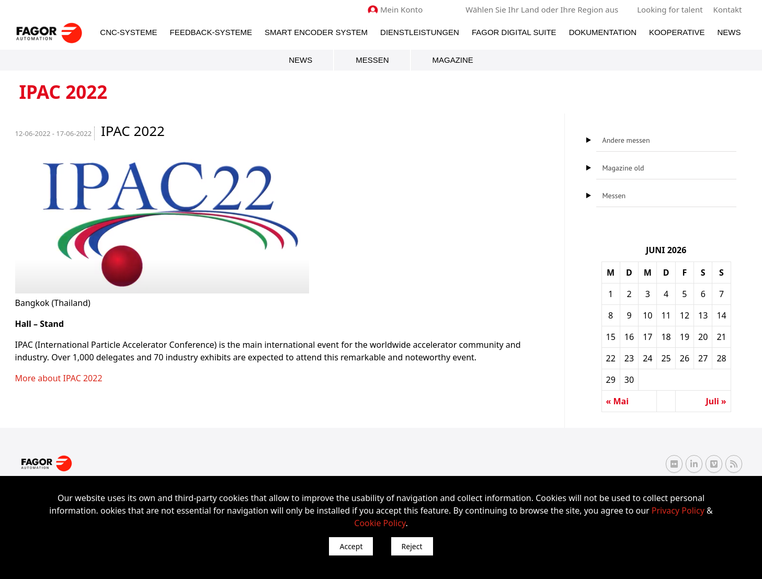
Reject (412, 546)
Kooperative (676, 32)
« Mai (617, 401)
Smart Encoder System (316, 32)
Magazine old (623, 168)
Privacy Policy (678, 510)
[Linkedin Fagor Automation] (694, 464)
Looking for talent (669, 9)
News (729, 32)
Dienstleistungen (419, 32)
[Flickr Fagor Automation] (674, 464)
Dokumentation (602, 32)
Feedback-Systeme (211, 32)
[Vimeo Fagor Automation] (714, 464)
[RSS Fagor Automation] (733, 464)
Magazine (453, 59)
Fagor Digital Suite (514, 32)
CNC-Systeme (128, 32)
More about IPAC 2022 (59, 378)
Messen (372, 59)
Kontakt (727, 9)
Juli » (716, 401)
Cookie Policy (379, 523)
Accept (350, 546)
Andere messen (626, 140)
